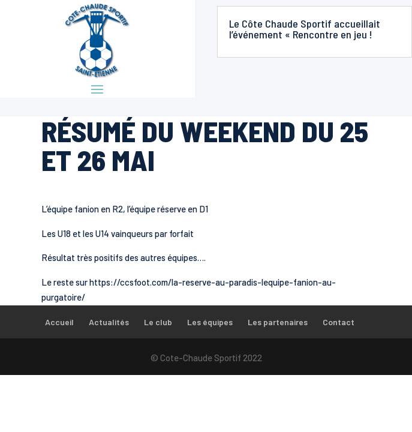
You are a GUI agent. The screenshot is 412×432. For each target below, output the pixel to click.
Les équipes (210, 322)
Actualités (109, 322)
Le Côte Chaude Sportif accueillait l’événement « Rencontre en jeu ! (304, 29)
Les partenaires (278, 322)
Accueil (59, 322)
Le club (158, 322)
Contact (338, 322)
